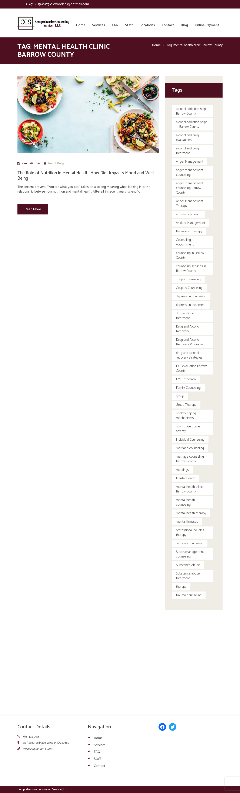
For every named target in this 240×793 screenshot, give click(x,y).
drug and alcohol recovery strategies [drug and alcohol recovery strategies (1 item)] (189, 355)
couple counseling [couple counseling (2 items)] (188, 279)
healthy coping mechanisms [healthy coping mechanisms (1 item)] (186, 415)
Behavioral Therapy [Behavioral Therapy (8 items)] (189, 231)
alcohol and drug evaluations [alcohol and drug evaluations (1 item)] (187, 137)
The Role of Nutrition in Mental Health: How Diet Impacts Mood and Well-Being (86, 175)
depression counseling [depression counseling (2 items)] (191, 296)
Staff (97, 759)
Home (156, 45)
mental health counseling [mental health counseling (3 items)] (185, 502)
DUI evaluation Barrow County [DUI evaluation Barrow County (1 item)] (191, 368)
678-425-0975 (39, 4)
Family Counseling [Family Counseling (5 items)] (188, 388)
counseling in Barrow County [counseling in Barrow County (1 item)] (190, 255)
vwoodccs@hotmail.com (71, 4)
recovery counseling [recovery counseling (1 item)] (189, 543)
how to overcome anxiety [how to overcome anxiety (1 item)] (188, 429)
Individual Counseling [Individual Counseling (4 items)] (190, 440)
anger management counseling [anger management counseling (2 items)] (189, 172)
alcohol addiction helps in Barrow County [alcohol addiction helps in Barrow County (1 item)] (191, 124)
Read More (33, 209)
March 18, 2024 (30, 163)
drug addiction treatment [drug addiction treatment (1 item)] (186, 316)
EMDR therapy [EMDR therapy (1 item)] (186, 379)
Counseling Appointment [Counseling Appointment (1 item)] (185, 242)
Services (100, 745)
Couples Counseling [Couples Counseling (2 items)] (189, 288)
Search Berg (55, 163)
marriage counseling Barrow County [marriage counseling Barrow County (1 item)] (190, 459)
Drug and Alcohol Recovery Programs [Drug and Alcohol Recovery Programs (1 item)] (189, 342)
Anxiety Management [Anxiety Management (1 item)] (190, 223)
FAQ (97, 752)
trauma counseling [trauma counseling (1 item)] (188, 595)
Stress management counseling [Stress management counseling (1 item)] (190, 554)
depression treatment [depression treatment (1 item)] (191, 305)
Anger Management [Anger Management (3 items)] (189, 162)
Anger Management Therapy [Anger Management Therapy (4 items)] (189, 203)
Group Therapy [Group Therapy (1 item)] (186, 405)
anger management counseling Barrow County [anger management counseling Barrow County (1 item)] (189, 188)
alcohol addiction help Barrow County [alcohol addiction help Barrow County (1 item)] (191, 111)
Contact (99, 766)
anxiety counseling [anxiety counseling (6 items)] (188, 214)
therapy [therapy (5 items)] (181, 587)
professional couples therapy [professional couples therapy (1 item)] (190, 532)
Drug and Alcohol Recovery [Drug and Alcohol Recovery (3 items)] (188, 329)
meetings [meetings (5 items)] (182, 470)
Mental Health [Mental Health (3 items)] (185, 478)
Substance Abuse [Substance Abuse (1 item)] (188, 565)
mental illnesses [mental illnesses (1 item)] (187, 522)
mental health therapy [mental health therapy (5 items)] (191, 513)
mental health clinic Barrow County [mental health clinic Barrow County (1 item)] (189, 489)
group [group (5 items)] (180, 396)
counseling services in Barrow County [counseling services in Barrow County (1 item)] (191, 268)
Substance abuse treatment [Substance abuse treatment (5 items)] (188, 576)
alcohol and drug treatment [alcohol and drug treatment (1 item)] (187, 151)
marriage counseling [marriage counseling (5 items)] (190, 448)
